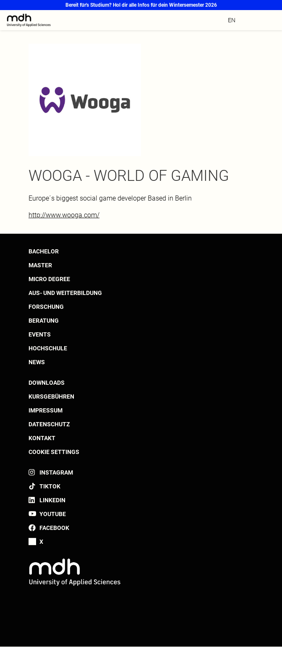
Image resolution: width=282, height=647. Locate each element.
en (231, 20)
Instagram (56, 472)
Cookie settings (54, 452)
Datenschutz (49, 424)
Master (40, 265)
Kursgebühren (51, 396)
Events (40, 334)
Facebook (54, 527)
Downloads (47, 382)
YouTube (52, 514)
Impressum (46, 410)
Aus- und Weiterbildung (65, 293)
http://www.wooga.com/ (64, 215)
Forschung (46, 306)
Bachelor (44, 251)
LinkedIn (52, 500)
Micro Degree (49, 279)
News (37, 362)
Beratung (44, 320)
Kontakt (42, 438)
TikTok (49, 486)
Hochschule (48, 348)
